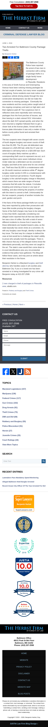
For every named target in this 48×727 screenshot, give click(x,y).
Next (22, 304)
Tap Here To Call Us (24, 6)
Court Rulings (10, 440)
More (40, 28)
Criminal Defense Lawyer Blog (24, 18)
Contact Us (24, 28)
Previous (6, 304)
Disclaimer (24, 674)
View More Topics (10, 445)
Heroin (7, 431)
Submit (23, 359)
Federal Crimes (11, 398)
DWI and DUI (9, 417)
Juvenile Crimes (11, 435)
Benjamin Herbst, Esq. (32, 717)
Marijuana (9, 394)
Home (7, 28)
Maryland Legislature (14, 389)
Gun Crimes (10, 403)
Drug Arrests (10, 408)
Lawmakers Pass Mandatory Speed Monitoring (20, 478)
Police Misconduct (12, 426)
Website (24, 660)
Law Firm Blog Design (23, 724)
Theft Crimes (30, 290)
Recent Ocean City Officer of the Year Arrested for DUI (24, 486)
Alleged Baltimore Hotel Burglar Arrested (18, 482)
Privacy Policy (24, 667)
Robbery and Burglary (16, 290)
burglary (31, 263)
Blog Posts (24, 694)
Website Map (24, 687)
